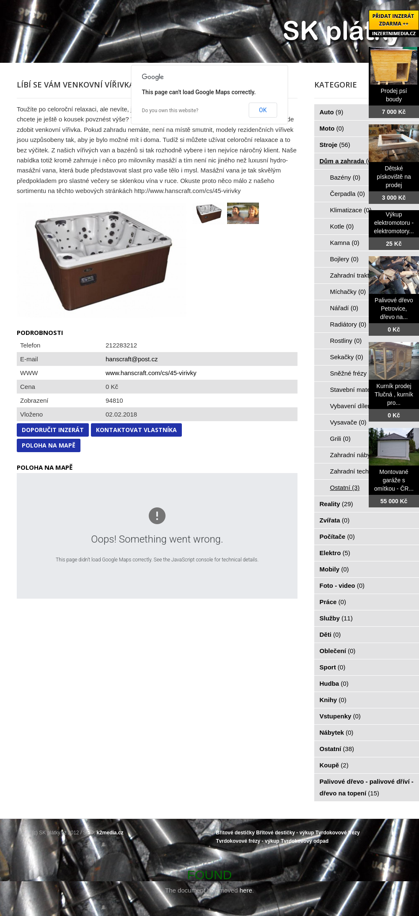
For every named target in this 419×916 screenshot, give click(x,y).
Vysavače (348, 422)
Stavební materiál (359, 389)
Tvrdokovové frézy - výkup (247, 841)
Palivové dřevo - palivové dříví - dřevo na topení (367, 787)
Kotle (342, 226)
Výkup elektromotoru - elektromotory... (394, 222)
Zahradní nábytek (359, 454)
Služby (336, 618)
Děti (330, 634)
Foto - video (342, 585)
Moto (332, 128)
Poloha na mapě (48, 445)
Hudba (334, 683)
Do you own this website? (170, 110)
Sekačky (346, 356)
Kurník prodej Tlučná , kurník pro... (394, 394)
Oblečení (338, 650)
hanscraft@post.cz (132, 359)
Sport (333, 667)
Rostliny (346, 340)
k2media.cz (110, 833)
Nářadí (344, 307)
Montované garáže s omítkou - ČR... (394, 480)
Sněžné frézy (353, 373)
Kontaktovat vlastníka (136, 430)
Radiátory (348, 324)
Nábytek (337, 732)
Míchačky (348, 291)
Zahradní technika (360, 471)
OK (262, 110)
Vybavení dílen (355, 405)
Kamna (345, 242)
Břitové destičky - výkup (285, 833)
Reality (336, 503)
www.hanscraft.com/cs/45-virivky (151, 372)
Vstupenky (340, 716)
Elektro (335, 552)
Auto (332, 112)
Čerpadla (347, 193)
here (246, 890)
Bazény (345, 177)
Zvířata (335, 520)
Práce (333, 601)
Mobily (334, 569)
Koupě (334, 765)
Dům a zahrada (347, 161)
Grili (340, 438)
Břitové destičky (235, 833)
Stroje (335, 144)
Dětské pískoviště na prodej (394, 176)
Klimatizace (351, 210)
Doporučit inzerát (53, 430)
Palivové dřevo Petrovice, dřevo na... (394, 308)
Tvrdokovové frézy (338, 833)
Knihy (333, 699)
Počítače (337, 536)
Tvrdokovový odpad (304, 841)
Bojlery (344, 258)
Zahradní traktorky (360, 275)
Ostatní (345, 487)
